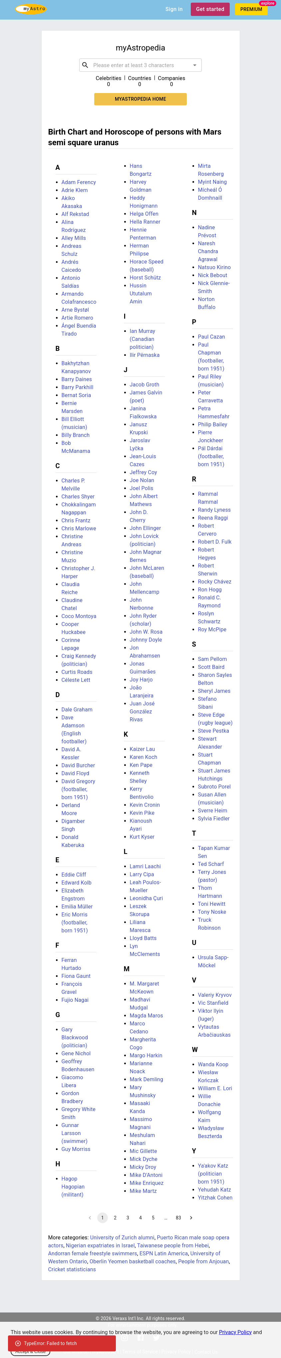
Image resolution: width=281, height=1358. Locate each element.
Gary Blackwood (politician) (75, 1037)
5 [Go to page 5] (153, 1217)
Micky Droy (143, 1167)
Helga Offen (144, 214)
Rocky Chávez (215, 581)
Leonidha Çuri (146, 898)
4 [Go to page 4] (140, 1217)
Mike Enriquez (147, 1183)
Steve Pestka (213, 731)
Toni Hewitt (212, 904)
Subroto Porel (214, 786)
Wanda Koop (213, 1064)
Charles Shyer (78, 496)
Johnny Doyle (146, 640)
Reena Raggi (213, 518)
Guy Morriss (76, 1149)
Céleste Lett (76, 680)
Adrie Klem (75, 190)
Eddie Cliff (74, 875)
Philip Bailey (212, 424)
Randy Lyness (214, 510)
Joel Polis (141, 488)
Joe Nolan (142, 480)
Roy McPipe (212, 629)
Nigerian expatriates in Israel (100, 1245)
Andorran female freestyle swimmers (92, 1253)
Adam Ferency (79, 182)
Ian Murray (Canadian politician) (142, 339)
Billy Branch (76, 435)
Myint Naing (212, 182)
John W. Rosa (146, 632)
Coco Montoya (79, 616)
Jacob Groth (144, 384)
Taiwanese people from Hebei (173, 1245)
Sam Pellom (212, 659)
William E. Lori (215, 1088)
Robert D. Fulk (215, 542)
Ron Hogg (210, 589)
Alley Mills (74, 238)
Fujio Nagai (75, 1000)
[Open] (194, 65)
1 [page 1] (102, 1217)
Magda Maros (146, 1015)
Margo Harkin (146, 1055)
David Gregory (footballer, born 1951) (79, 789)
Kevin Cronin (145, 805)
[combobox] (140, 65)
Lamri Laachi (145, 866)
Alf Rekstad (75, 214)
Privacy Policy (235, 1332)
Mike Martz (143, 1191)
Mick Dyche (143, 1159)
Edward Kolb (77, 883)
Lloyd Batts (143, 938)
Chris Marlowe (79, 528)
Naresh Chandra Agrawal (208, 251)
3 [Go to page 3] (128, 1217)
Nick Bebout (212, 275)
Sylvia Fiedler (214, 818)
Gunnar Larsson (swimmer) (75, 1133)
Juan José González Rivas (142, 711)
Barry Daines (77, 379)
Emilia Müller (77, 906)
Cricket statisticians (72, 1269)
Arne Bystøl (75, 310)
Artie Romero (78, 318)
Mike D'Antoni (146, 1175)
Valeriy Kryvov (215, 995)
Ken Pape (141, 765)
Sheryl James (214, 691)
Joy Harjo (141, 680)
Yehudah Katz (214, 1190)
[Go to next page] (191, 1217)
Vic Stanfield (213, 1003)
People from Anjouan (203, 1261)
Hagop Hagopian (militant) (73, 1187)
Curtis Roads (77, 672)
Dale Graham (77, 709)
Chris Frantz (76, 520)
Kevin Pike (142, 813)
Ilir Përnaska (145, 355)
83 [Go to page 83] (178, 1217)
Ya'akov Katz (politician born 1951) (213, 1174)
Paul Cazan (211, 337)
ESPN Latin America (164, 1253)
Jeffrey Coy (143, 472)
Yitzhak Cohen (215, 1198)
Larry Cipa (142, 874)
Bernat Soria (76, 395)
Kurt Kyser (142, 837)
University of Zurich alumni (122, 1237)
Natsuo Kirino (214, 267)
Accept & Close (30, 1351)
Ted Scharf (211, 864)
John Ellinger (145, 528)
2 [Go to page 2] (115, 1217)
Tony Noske (212, 912)
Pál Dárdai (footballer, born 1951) (211, 456)
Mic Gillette (143, 1151)
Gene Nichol (76, 1053)
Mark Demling (146, 1079)
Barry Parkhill (78, 387)
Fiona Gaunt (76, 976)
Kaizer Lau (142, 749)
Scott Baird (211, 667)
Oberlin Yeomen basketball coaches (133, 1261)
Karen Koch (143, 757)
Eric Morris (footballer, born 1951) (75, 922)
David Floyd (76, 773)
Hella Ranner (145, 222)
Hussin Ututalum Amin (141, 293)
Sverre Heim (212, 810)
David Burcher (78, 765)
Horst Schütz (145, 277)
